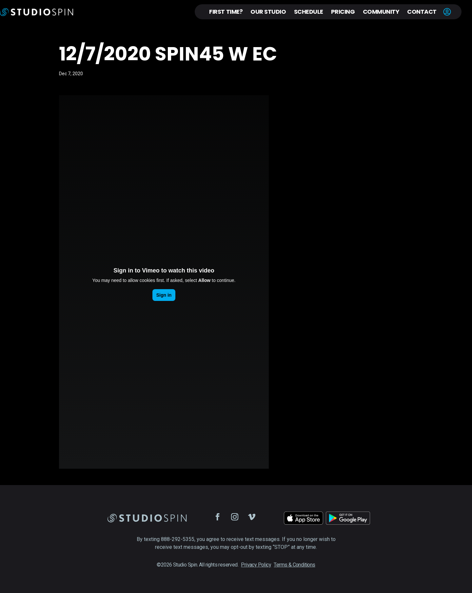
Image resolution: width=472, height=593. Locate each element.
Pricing (343, 12)
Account (447, 12)
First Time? (226, 12)
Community (381, 12)
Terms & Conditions (294, 565)
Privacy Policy (256, 565)
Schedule (308, 12)
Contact (422, 12)
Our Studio (268, 12)
